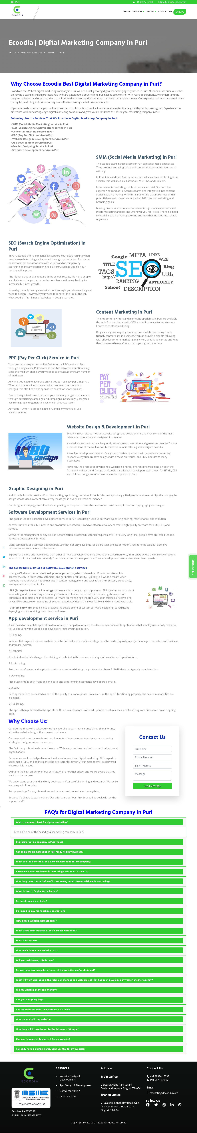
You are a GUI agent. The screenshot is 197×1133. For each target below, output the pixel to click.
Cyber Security (68, 1096)
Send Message (152, 786)
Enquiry (179, 11)
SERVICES (138, 12)
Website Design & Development (70, 1077)
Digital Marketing (70, 1091)
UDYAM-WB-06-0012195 (31, 1104)
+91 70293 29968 (158, 1080)
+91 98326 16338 (158, 1076)
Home (12, 52)
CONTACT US (165, 12)
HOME (127, 12)
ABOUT (151, 12)
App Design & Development (76, 1085)
